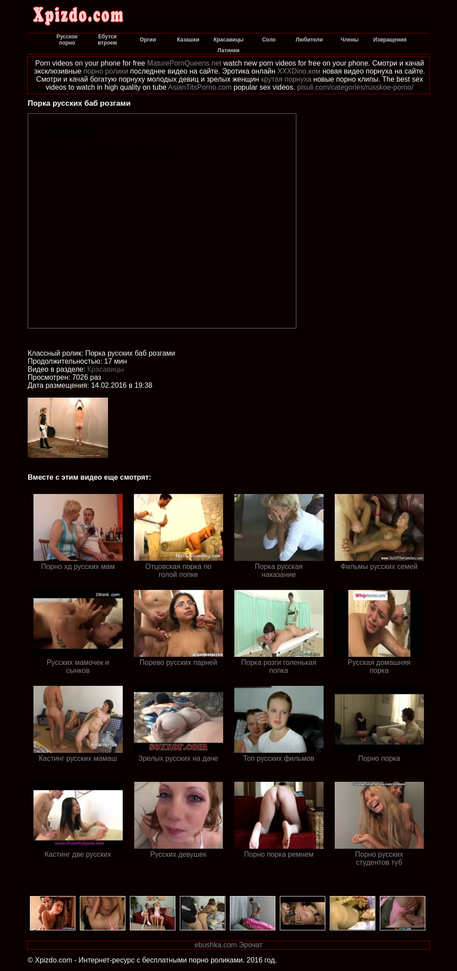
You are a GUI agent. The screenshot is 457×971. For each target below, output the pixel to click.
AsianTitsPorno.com (200, 87)
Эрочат (250, 945)
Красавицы (105, 369)
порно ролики (105, 71)
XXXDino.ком (299, 71)
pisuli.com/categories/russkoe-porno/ (355, 87)
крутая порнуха (286, 79)
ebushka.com (216, 945)
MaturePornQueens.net (184, 63)
